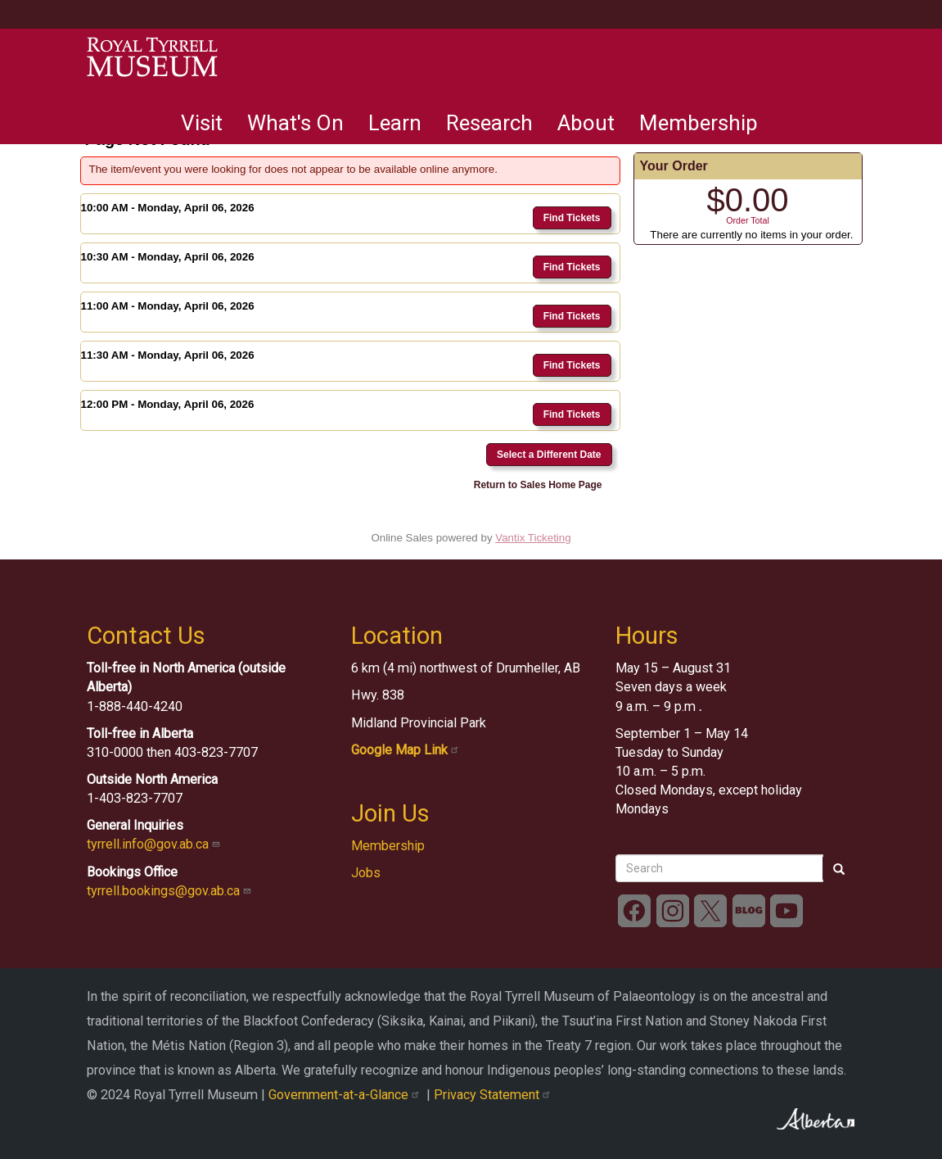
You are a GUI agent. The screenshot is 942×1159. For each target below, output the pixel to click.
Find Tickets (572, 218)
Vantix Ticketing (532, 538)
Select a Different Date (549, 454)
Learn (394, 123)
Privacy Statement (494, 1094)
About (586, 123)
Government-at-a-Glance (347, 1094)
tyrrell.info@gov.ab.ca (155, 844)
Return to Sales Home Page (538, 485)
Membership (698, 123)
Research (489, 123)
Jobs (366, 873)
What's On (295, 123)
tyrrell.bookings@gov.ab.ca (171, 891)
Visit (202, 123)
